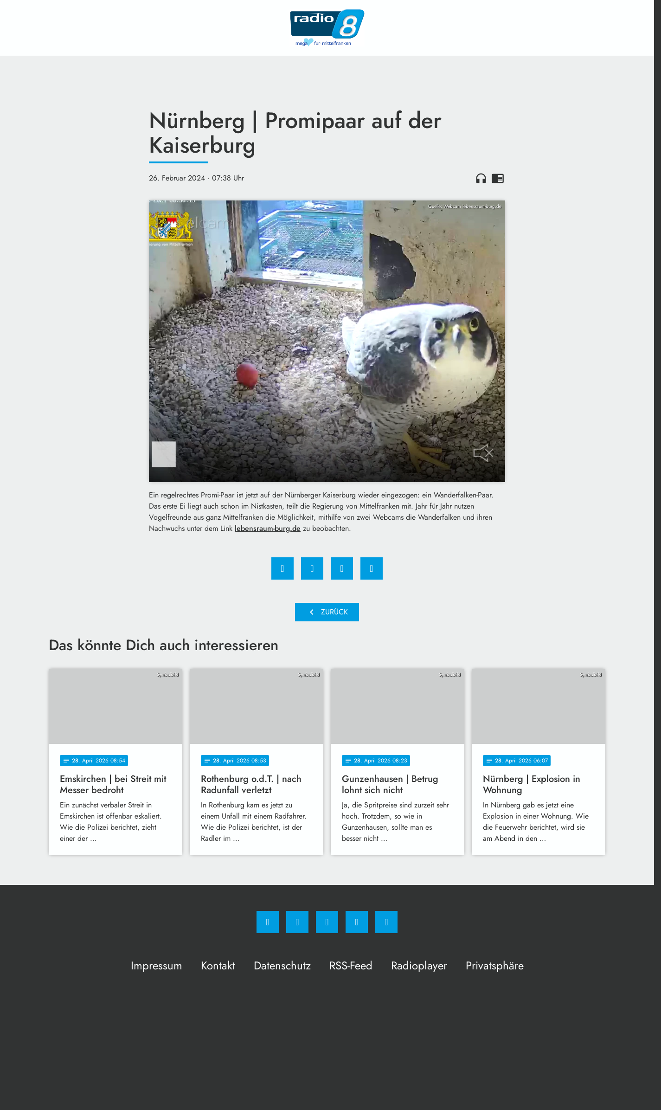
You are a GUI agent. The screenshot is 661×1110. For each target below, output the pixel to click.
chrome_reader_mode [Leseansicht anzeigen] (497, 178)
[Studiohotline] (357, 922)
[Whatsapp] (327, 922)
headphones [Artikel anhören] (481, 178)
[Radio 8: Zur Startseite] (327, 27)
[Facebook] (268, 922)
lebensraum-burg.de (268, 528)
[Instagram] (297, 922)
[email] (386, 922)
